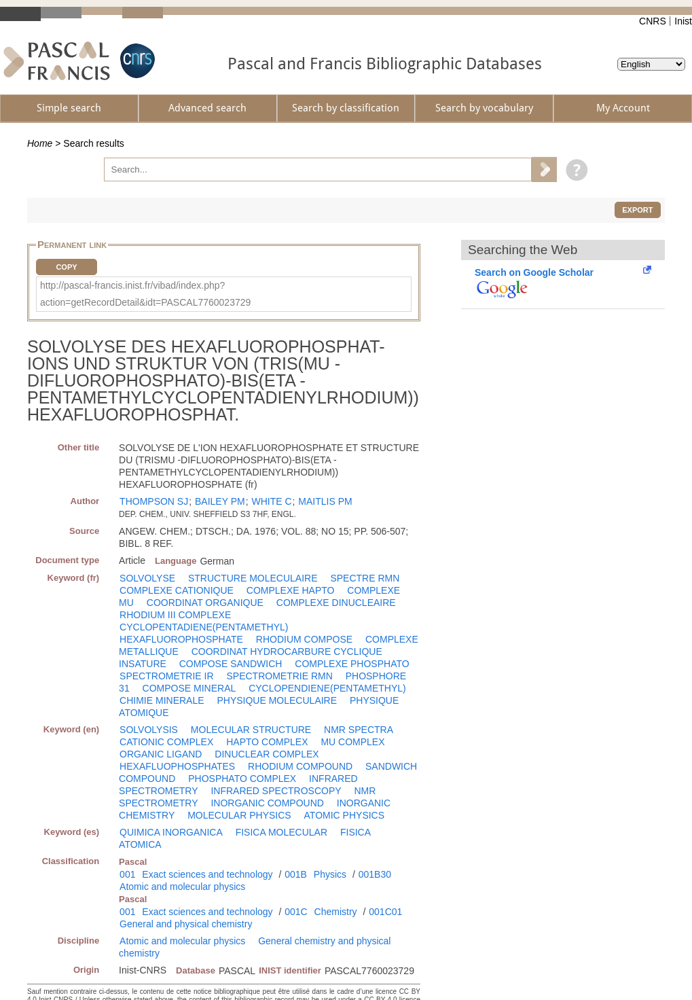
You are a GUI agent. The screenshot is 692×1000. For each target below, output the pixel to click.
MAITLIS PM (325, 501)
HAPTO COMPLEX (267, 741)
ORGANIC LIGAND (161, 754)
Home (39, 143)
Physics (330, 874)
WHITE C (271, 501)
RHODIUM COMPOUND (300, 766)
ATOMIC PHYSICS (344, 815)
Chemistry (335, 911)
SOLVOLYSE (147, 578)
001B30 (375, 874)
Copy (66, 267)
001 (127, 874)
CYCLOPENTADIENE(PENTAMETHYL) (204, 627)
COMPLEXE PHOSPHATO (352, 663)
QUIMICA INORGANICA (171, 832)
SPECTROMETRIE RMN (279, 676)
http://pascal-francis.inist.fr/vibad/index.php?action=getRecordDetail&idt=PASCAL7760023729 (145, 294)
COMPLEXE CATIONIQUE (177, 590)
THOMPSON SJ (154, 501)
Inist (683, 21)
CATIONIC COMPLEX (166, 741)
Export (637, 210)
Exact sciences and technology (207, 874)
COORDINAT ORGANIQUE (205, 602)
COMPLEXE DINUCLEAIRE (336, 602)
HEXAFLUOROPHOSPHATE (181, 639)
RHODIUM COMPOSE (304, 639)
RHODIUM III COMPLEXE (175, 614)
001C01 (385, 911)
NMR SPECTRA (358, 729)
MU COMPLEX (352, 741)
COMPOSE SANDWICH (231, 663)
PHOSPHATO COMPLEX (242, 778)
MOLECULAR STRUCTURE (251, 729)
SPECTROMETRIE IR (166, 676)
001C (296, 911)
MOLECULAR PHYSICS (239, 815)
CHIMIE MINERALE (162, 700)
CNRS (652, 21)
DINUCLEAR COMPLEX (266, 754)
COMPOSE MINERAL (189, 688)
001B (296, 874)
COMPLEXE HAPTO (291, 590)
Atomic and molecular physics (182, 886)
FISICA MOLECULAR (281, 832)
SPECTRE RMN (364, 578)
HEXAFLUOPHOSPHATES (177, 766)
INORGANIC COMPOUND (267, 803)
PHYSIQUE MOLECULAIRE (277, 700)
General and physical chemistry (186, 923)
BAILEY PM (220, 501)
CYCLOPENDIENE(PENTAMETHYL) (327, 688)
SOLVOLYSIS (149, 729)
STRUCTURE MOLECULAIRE (253, 578)
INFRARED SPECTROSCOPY (276, 790)
